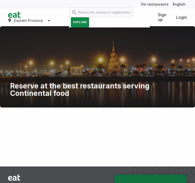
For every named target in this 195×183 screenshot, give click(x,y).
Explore (80, 22)
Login (181, 17)
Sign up (162, 17)
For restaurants (155, 4)
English (179, 4)
